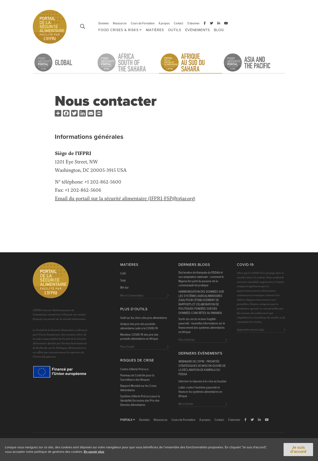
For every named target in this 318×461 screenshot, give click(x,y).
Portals (127, 420)
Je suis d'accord (298, 449)
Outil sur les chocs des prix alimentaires (143, 318)
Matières (155, 30)
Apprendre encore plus (250, 330)
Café (123, 274)
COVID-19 (245, 265)
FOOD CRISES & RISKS (118, 30)
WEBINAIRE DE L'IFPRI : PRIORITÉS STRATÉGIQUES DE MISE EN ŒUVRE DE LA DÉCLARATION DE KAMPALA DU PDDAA (202, 368)
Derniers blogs (194, 265)
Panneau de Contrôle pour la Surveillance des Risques (137, 378)
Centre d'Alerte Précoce (134, 369)
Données (103, 23)
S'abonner (193, 23)
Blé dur (124, 288)
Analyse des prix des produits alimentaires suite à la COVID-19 (139, 326)
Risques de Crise (137, 360)
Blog (219, 30)
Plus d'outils (134, 309)
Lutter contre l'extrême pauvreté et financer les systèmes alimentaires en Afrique (200, 392)
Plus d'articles (186, 340)
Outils (174, 30)
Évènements (197, 30)
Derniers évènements (200, 353)
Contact (178, 23)
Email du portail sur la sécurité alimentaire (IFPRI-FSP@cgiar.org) (125, 198)
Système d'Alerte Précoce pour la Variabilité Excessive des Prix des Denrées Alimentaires (140, 400)
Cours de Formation (142, 23)
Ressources (120, 23)
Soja (123, 281)
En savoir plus (94, 452)
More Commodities (131, 295)
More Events (185, 404)
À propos (164, 23)
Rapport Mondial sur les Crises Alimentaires (138, 388)
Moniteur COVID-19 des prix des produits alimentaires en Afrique (139, 337)
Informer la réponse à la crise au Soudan (202, 381)
